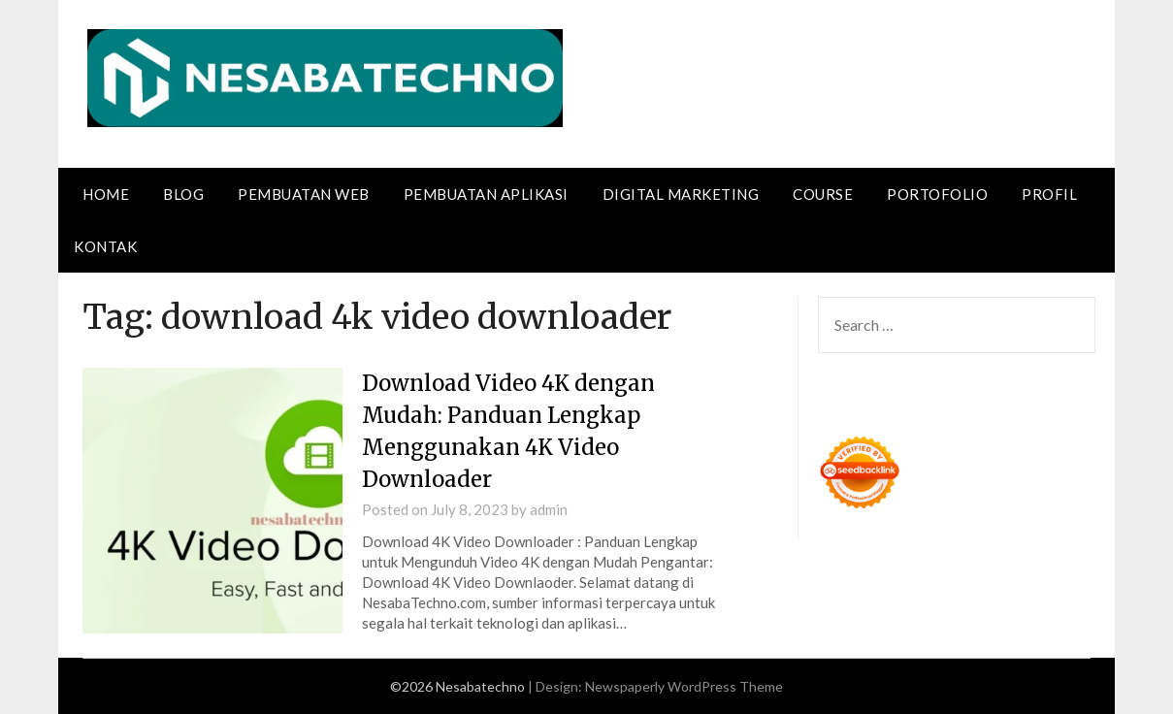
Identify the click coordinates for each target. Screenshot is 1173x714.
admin (549, 509)
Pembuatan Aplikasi (486, 194)
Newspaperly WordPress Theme (684, 686)
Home (105, 194)
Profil (1049, 194)
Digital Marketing (681, 194)
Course (823, 194)
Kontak (105, 246)
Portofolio (937, 194)
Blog (183, 194)
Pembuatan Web (304, 194)
